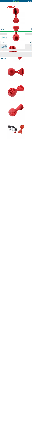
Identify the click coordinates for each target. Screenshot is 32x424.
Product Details (4, 43)
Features (3, 51)
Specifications (4, 54)
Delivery (3, 57)
